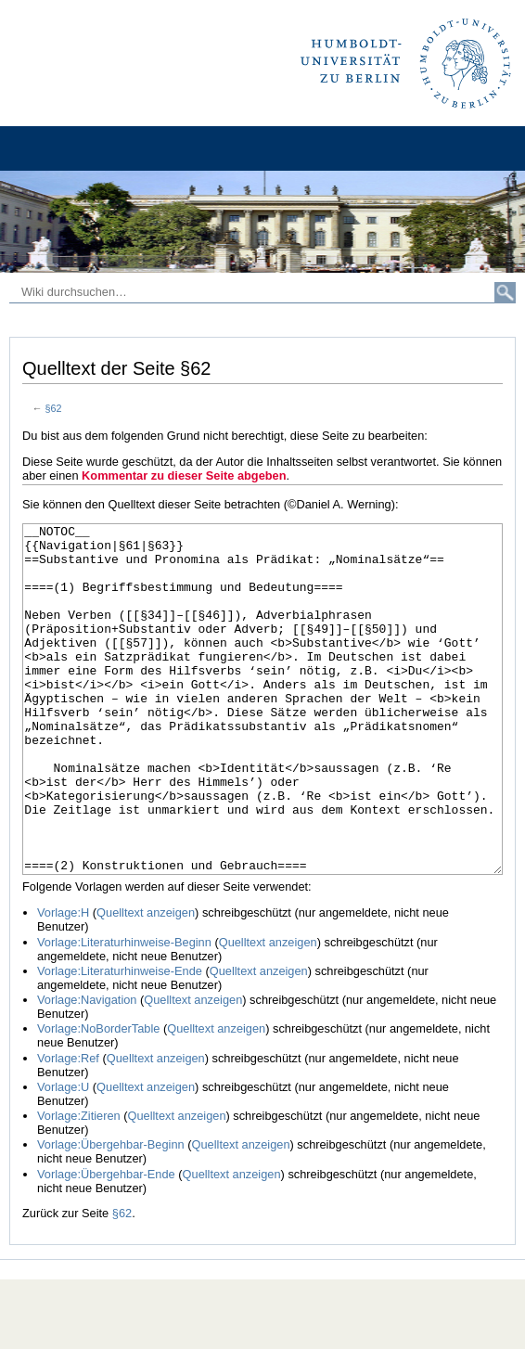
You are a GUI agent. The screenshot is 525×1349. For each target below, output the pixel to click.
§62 (53, 408)
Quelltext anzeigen (145, 982)
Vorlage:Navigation (86, 1069)
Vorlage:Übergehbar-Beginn (111, 1214)
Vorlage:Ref (68, 1128)
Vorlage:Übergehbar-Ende (106, 1244)
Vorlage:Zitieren (79, 1185)
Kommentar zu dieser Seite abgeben (184, 475)
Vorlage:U (63, 1156)
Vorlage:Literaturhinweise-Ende (119, 1040)
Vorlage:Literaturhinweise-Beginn (124, 1012)
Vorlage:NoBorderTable (98, 1098)
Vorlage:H (63, 982)
